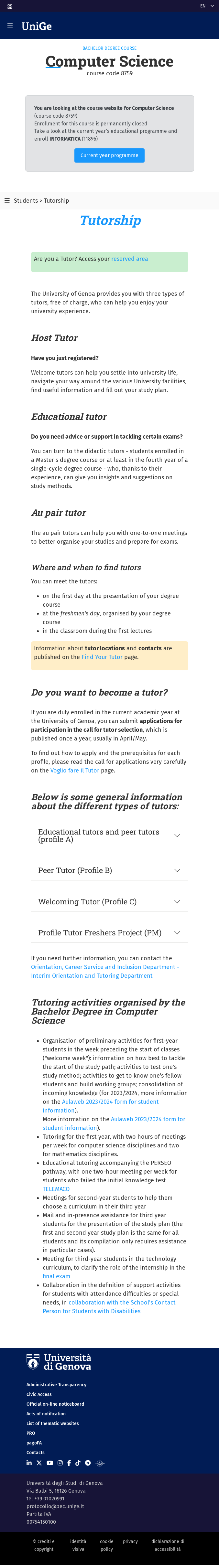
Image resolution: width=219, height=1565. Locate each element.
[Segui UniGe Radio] (99, 1463)
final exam (56, 1276)
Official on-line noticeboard (55, 1404)
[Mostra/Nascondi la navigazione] (10, 25)
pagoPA (34, 1443)
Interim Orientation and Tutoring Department (92, 975)
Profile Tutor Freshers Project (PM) (99, 932)
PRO (31, 1433)
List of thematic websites (53, 1423)
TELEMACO (56, 1189)
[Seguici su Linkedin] (29, 1463)
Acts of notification (46, 1414)
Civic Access (39, 1394)
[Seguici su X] (39, 1463)
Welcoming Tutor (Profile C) (87, 901)
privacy (130, 1541)
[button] (9, 4)
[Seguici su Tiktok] (78, 1463)
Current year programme (109, 155)
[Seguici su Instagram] (60, 1463)
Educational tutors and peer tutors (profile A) (98, 835)
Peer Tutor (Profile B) (75, 870)
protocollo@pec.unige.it (55, 1506)
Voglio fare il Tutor (74, 770)
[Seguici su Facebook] (69, 1463)
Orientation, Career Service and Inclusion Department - (105, 967)
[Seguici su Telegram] (88, 1463)
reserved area (129, 258)
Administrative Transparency (56, 1385)
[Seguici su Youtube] (50, 1463)
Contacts (36, 1452)
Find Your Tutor (102, 657)
